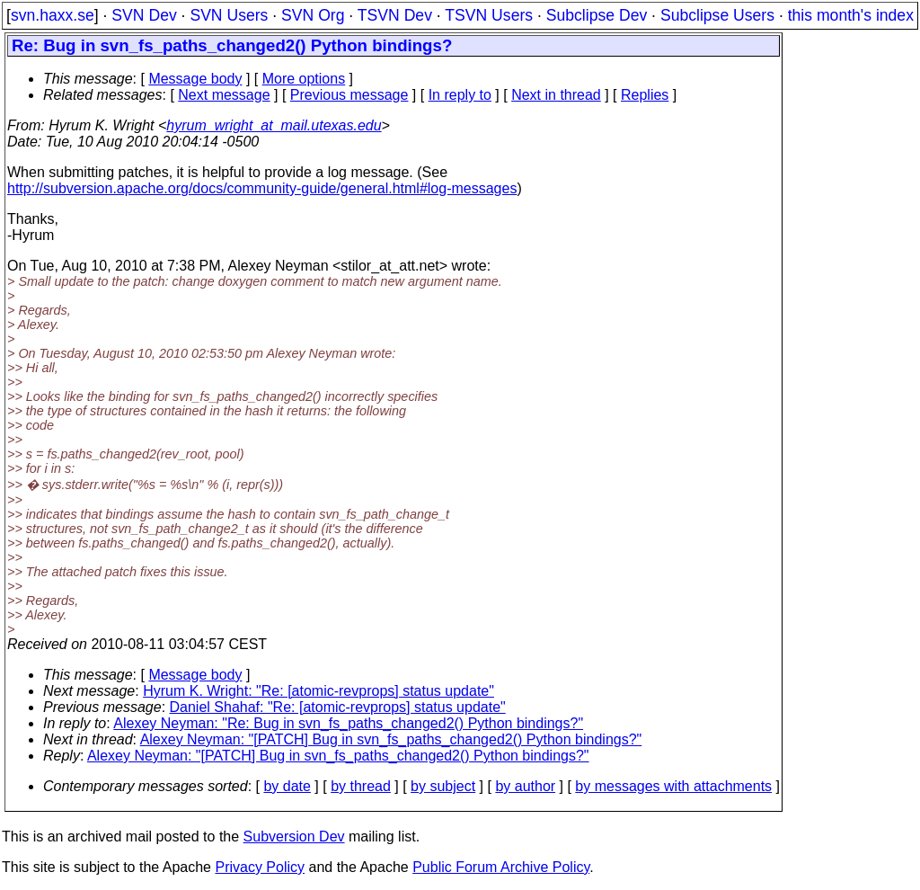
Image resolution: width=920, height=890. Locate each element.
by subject (443, 786)
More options (304, 78)
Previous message (349, 94)
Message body (195, 78)
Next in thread (556, 94)
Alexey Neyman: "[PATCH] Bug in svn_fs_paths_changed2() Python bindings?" (391, 739)
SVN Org (312, 15)
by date (286, 786)
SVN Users (229, 15)
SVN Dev (143, 15)
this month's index (851, 15)
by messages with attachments (673, 786)
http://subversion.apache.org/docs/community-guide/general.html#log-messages (262, 188)
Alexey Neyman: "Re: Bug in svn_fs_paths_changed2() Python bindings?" (348, 723)
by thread (361, 786)
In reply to (460, 94)
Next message (224, 94)
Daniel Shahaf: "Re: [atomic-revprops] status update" (338, 707)
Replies (644, 94)
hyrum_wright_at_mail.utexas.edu (273, 125)
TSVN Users (489, 15)
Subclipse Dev (596, 15)
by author (525, 786)
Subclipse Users (717, 15)
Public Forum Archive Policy (500, 867)
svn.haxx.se (52, 15)
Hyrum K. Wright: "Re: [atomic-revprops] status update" (318, 691)
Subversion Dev (294, 836)
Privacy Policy (260, 867)
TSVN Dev (395, 15)
